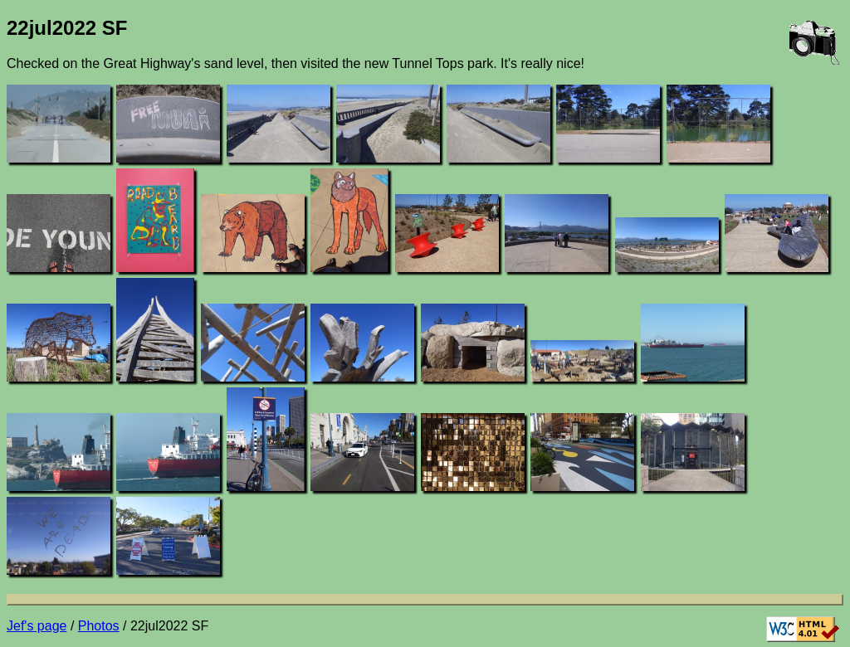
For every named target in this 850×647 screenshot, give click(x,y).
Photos (99, 626)
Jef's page (36, 626)
